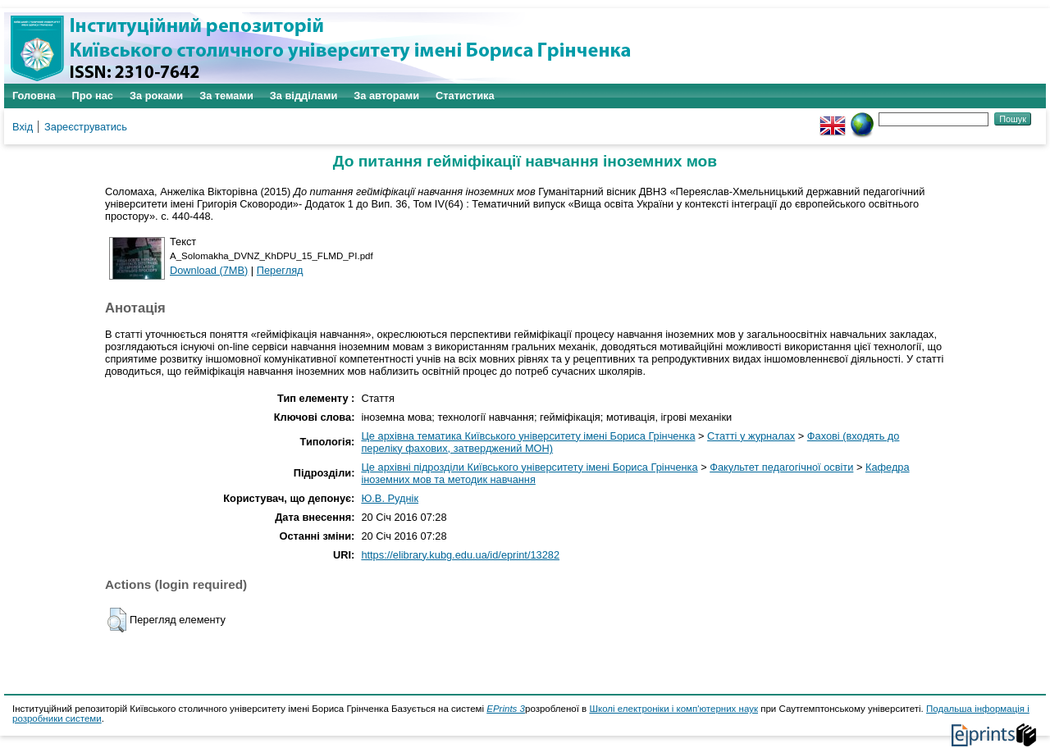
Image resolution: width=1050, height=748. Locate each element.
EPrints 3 (505, 709)
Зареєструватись (85, 127)
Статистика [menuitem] (465, 95)
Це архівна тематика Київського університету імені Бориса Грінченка (528, 436)
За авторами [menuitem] (386, 95)
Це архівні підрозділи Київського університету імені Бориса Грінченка (529, 467)
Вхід (22, 127)
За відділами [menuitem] (304, 95)
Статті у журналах (751, 436)
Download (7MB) (209, 270)
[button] (116, 620)
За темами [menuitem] (226, 95)
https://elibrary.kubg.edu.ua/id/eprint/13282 (460, 555)
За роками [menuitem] (156, 95)
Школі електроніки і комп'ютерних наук (673, 709)
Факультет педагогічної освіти (781, 467)
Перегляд (280, 270)
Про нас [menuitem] (92, 95)
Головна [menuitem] (34, 95)
